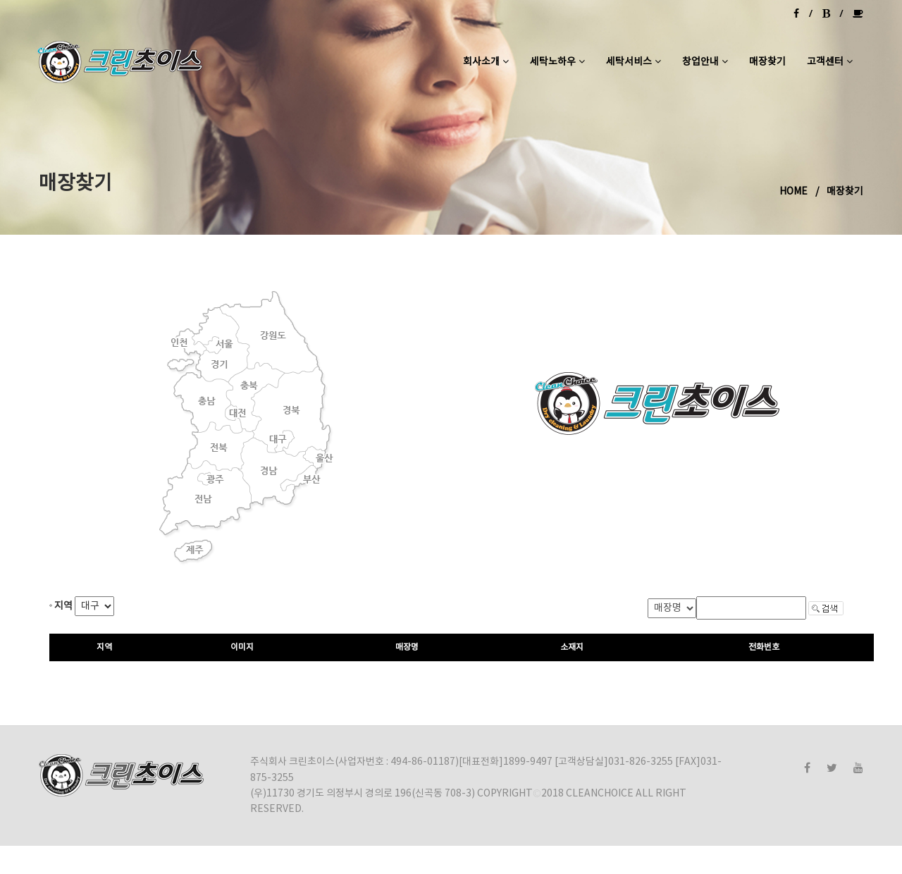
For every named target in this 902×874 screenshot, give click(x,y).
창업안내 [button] (705, 62)
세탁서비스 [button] (633, 62)
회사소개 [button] (486, 62)
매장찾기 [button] (767, 62)
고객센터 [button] (830, 62)
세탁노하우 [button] (557, 62)
